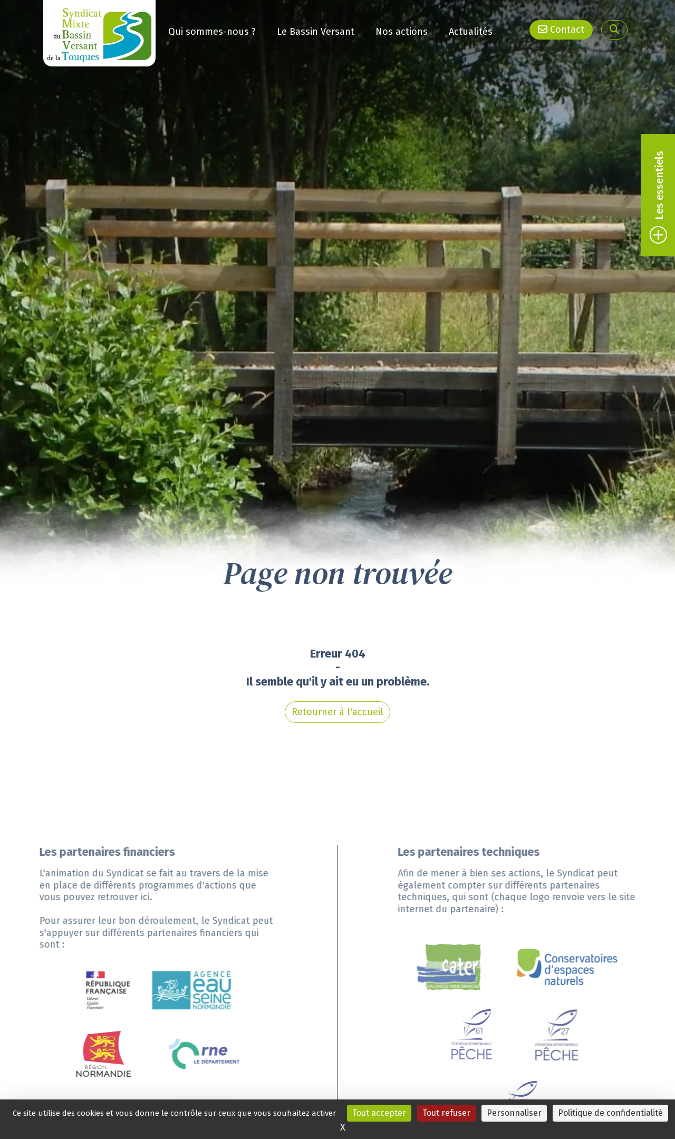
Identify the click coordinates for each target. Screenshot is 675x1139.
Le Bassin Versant (315, 30)
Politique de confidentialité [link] (610, 1113)
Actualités (471, 27)
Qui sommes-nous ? (212, 31)
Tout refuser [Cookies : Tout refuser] (446, 1113)
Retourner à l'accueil (337, 659)
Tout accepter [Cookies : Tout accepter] (379, 1113)
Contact (561, 29)
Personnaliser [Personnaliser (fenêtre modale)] (514, 1113)
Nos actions (401, 29)
